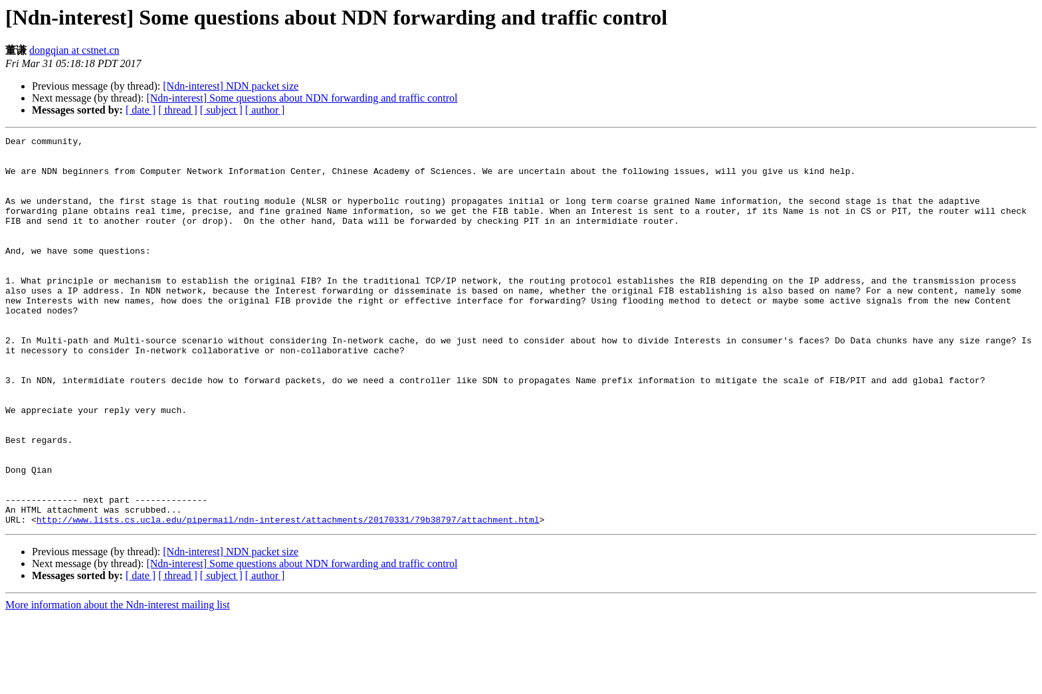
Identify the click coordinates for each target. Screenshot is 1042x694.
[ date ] (141, 110)
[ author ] (265, 110)
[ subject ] (221, 110)
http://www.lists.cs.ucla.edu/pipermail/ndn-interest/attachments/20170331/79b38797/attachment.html (288, 597)
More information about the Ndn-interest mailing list (117, 682)
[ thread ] (177, 110)
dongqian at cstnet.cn (74, 50)
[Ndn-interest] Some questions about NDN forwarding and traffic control (301, 98)
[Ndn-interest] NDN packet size (230, 86)
